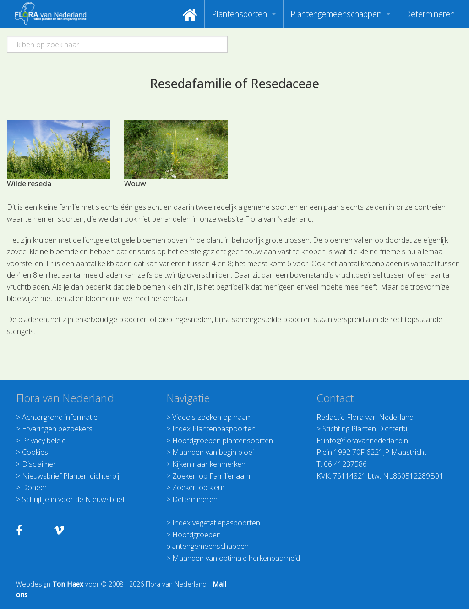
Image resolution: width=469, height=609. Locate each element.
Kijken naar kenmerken (208, 464)
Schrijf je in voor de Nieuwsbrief (73, 499)
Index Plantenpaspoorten (214, 429)
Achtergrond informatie (60, 417)
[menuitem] (189, 14)
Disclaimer (39, 464)
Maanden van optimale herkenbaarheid (236, 558)
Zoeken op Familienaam (211, 476)
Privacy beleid (44, 441)
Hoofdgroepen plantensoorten (222, 441)
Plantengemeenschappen (336, 13)
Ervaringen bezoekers (57, 429)
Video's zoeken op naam (212, 417)
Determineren (430, 13)
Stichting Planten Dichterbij (365, 429)
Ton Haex (67, 584)
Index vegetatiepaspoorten (216, 523)
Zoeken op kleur (198, 487)
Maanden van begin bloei (213, 452)
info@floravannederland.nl (366, 441)
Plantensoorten (239, 13)
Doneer (34, 487)
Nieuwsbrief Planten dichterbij (70, 476)
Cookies (35, 452)
